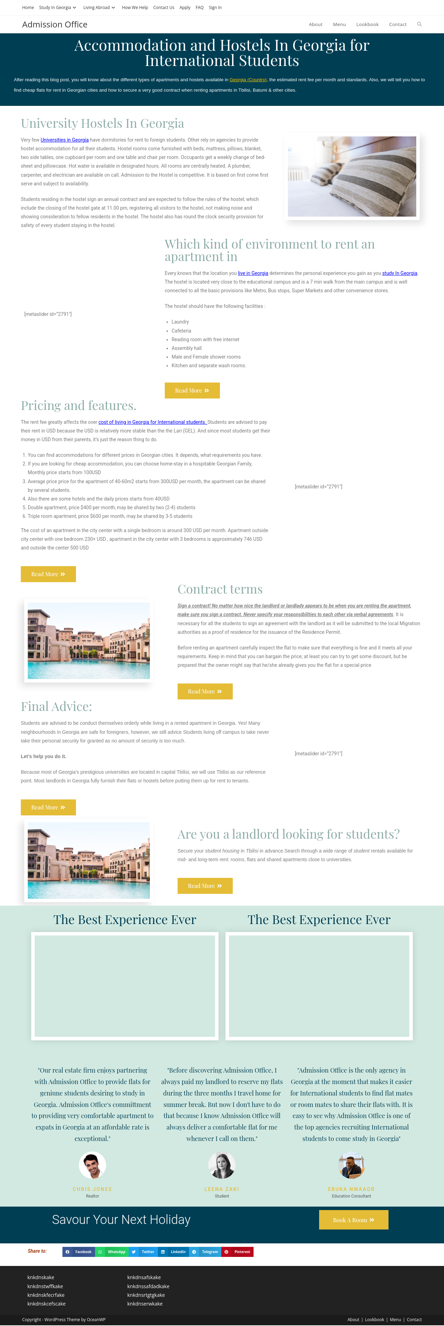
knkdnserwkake (145, 1304)
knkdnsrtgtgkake (146, 1295)
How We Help (135, 7)
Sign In (215, 7)
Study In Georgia (58, 7)
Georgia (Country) (248, 79)
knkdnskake (40, 1278)
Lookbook (374, 1320)
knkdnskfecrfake (46, 1295)
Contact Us (163, 7)
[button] (78, 1253)
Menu (395, 1320)
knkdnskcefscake (46, 1304)
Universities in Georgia (65, 140)
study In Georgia (399, 273)
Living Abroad (100, 7)
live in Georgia (253, 273)
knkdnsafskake (144, 1278)
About (353, 1320)
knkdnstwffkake (45, 1286)
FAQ (200, 7)
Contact (414, 1320)
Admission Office (54, 24)
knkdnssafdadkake (148, 1286)
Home (28, 7)
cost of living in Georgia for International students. (153, 422)
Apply (185, 7)
